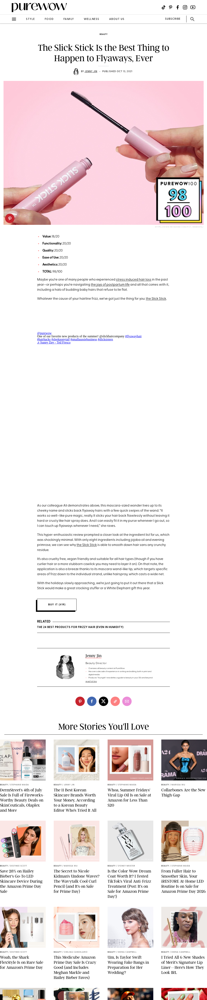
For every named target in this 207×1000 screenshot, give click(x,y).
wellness (91, 19)
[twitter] (103, 701)
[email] (127, 701)
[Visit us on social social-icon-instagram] (185, 7)
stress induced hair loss (133, 279)
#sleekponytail (60, 339)
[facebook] (91, 701)
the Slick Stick (156, 298)
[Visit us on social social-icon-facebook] (178, 7)
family (68, 19)
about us (117, 19)
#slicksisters (105, 339)
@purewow (44, 333)
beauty (104, 34)
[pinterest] (9, 218)
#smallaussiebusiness (83, 339)
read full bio (91, 681)
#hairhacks (44, 339)
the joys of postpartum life (110, 284)
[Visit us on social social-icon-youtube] (192, 7)
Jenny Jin (91, 71)
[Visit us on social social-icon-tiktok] (163, 7)
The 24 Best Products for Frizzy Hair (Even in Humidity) (80, 627)
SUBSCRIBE (172, 19)
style (30, 19)
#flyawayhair (133, 336)
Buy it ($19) (57, 604)
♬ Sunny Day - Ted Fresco (53, 342)
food (49, 19)
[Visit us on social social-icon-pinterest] (171, 7)
